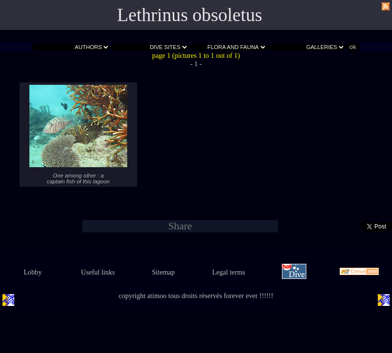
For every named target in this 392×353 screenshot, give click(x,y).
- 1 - (196, 64)
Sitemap (163, 272)
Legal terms (228, 272)
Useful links (98, 272)
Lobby (32, 272)
